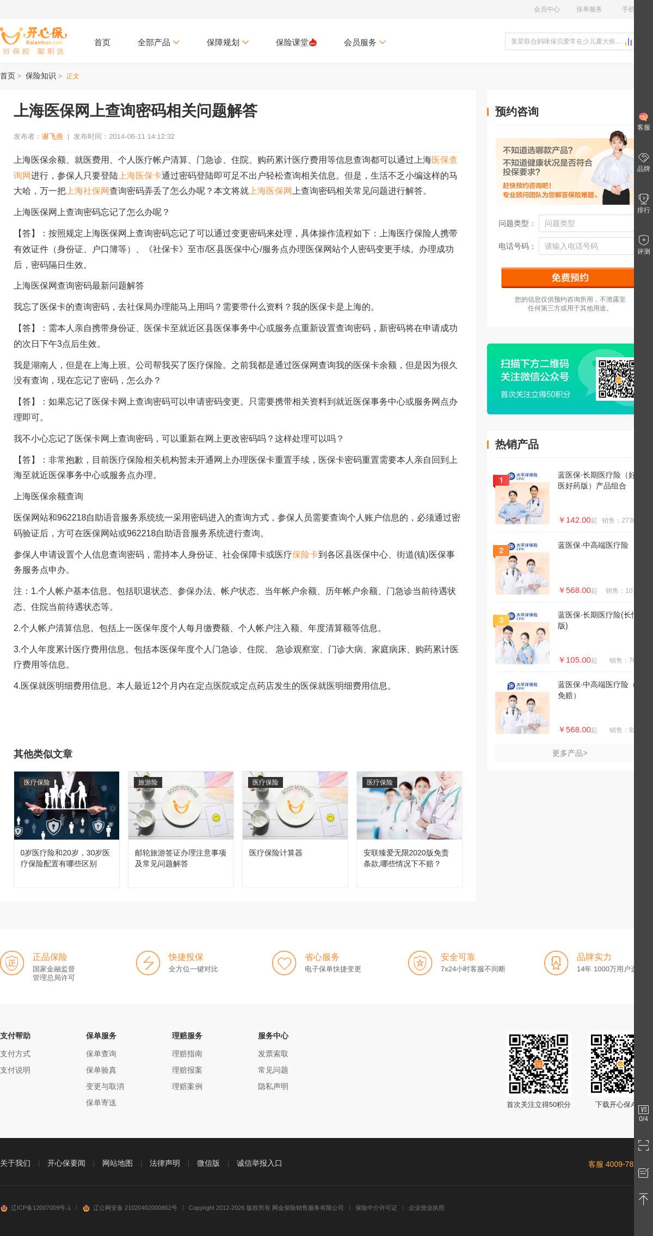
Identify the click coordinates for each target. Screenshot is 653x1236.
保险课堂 (296, 42)
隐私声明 (273, 1086)
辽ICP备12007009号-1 (35, 1207)
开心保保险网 (33, 41)
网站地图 (117, 1163)
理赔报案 (187, 1070)
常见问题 (273, 1070)
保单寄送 (101, 1102)
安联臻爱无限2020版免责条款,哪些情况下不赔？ (409, 830)
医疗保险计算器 (295, 830)
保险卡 (305, 554)
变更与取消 (105, 1086)
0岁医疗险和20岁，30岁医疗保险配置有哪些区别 (66, 830)
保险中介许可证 (376, 1207)
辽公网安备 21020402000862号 (129, 1207)
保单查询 (101, 1053)
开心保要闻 (66, 1163)
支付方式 (15, 1053)
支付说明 (15, 1070)
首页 (102, 42)
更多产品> (569, 753)
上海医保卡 (140, 175)
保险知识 (41, 75)
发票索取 (273, 1053)
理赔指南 (187, 1053)
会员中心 (547, 9)
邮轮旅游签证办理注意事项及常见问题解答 (180, 830)
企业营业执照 (427, 1207)
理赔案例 (187, 1086)
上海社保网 (87, 190)
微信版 (208, 1163)
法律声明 (165, 1163)
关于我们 (15, 1163)
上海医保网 (270, 190)
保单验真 (101, 1070)
